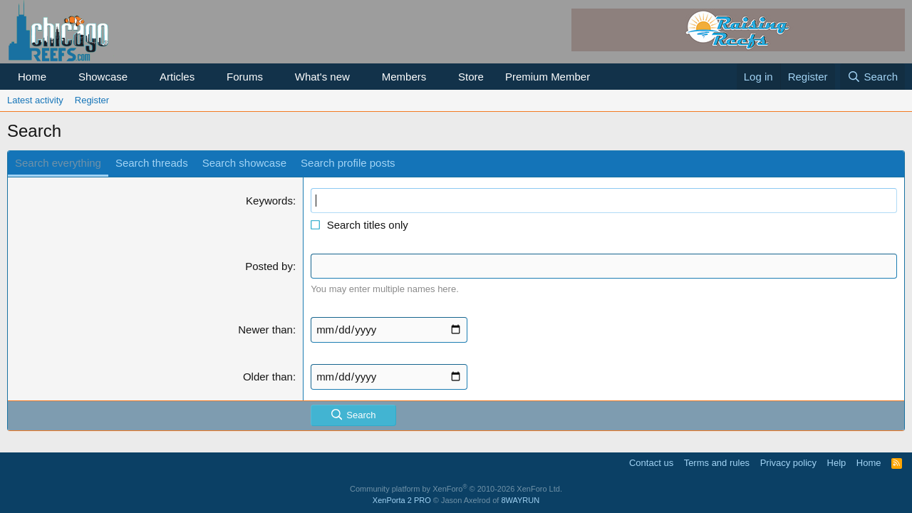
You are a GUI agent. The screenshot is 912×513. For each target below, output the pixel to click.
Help (836, 462)
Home (32, 77)
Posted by (269, 266)
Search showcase (244, 163)
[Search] (872, 76)
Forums (245, 77)
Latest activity (35, 100)
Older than (268, 376)
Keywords (269, 201)
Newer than (265, 329)
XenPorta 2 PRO (402, 500)
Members (404, 77)
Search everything (58, 163)
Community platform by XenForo (456, 488)
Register (92, 100)
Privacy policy (788, 462)
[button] (58, 76)
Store (471, 77)
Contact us (651, 462)
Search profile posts (348, 163)
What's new (322, 77)
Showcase (103, 77)
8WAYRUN (520, 500)
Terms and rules (717, 462)
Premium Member (547, 77)
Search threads (151, 163)
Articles (177, 77)
